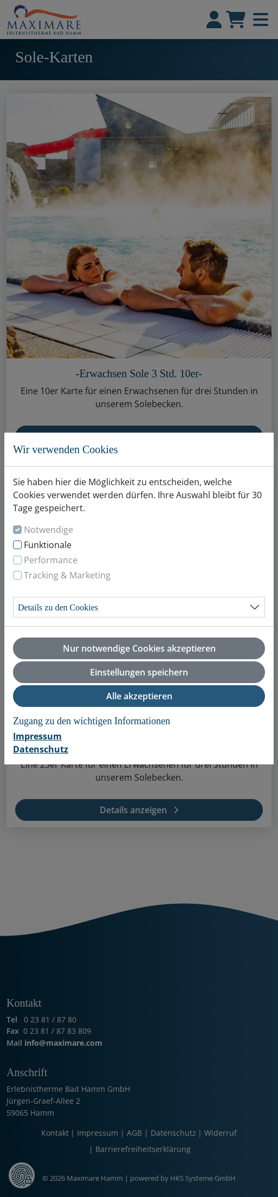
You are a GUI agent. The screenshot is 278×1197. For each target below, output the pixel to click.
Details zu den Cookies (58, 607)
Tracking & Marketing (67, 575)
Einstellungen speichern (139, 672)
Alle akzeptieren (139, 696)
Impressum (37, 736)
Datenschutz (40, 749)
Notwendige (48, 530)
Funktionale (48, 545)
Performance (50, 560)
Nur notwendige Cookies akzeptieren (139, 648)
